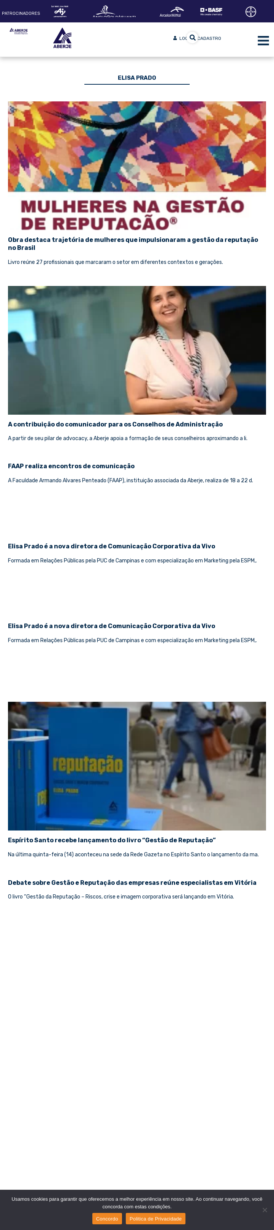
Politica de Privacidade (156, 1219)
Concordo (107, 1219)
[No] (264, 1210)
